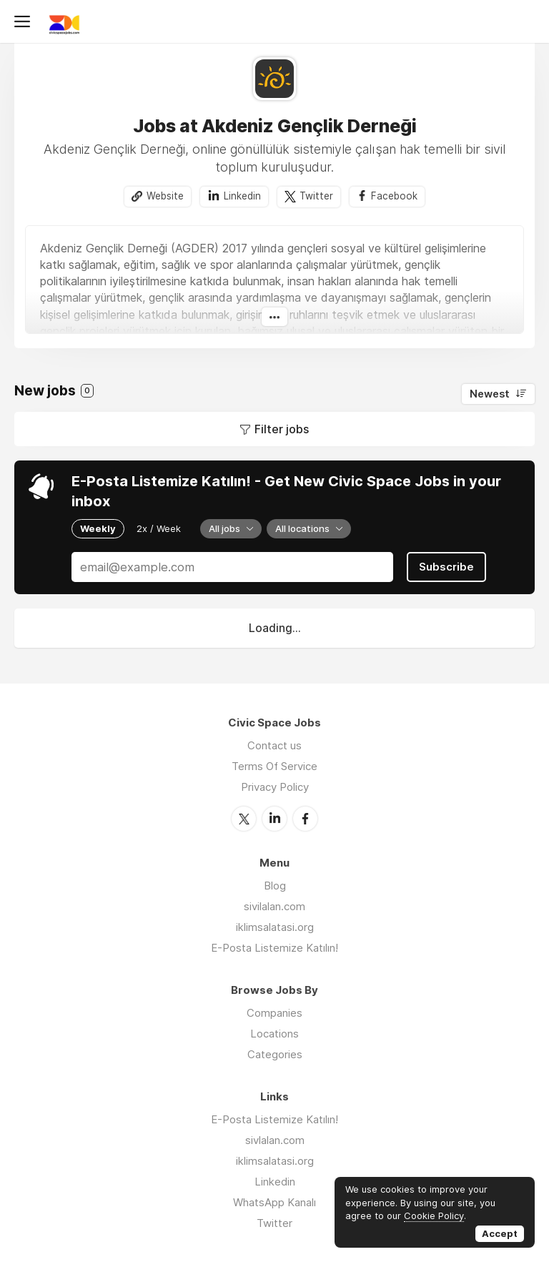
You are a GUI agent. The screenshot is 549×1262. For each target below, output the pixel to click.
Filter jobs (281, 429)
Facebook (394, 196)
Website (165, 196)
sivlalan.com (275, 1140)
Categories (274, 1054)
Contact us (274, 745)
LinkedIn (274, 819)
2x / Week (159, 528)
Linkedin (242, 196)
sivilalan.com (274, 906)
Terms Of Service (274, 766)
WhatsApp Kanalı (274, 1202)
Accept (500, 1233)
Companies (274, 1013)
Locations (274, 1033)
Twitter (316, 196)
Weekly (98, 528)
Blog (275, 885)
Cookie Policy (434, 1215)
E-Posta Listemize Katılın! (274, 948)
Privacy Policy (275, 787)
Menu (25, 21)
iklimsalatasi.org (275, 927)
